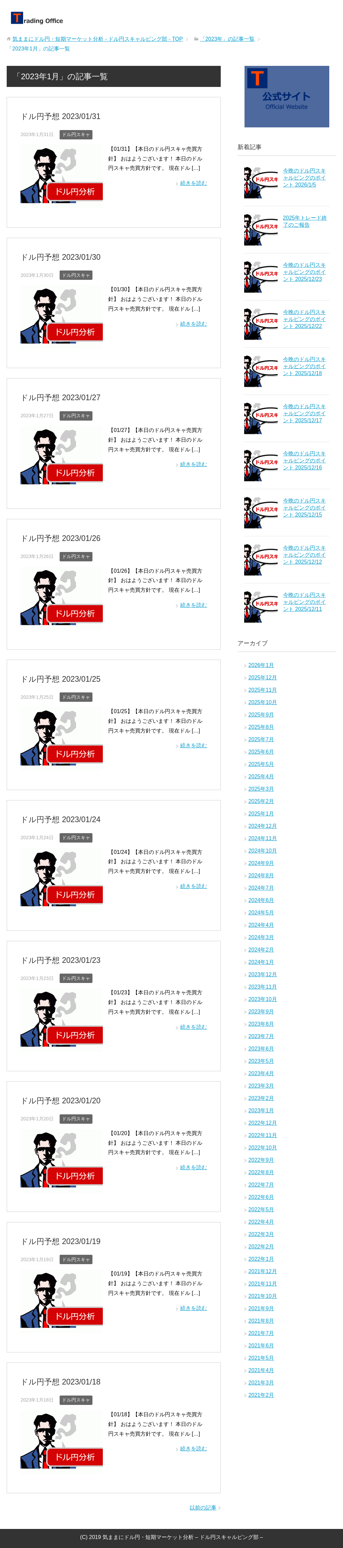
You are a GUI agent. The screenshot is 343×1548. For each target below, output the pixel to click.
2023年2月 (261, 1098)
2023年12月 (263, 974)
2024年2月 (261, 950)
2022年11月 (263, 1135)
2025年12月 (263, 677)
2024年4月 (261, 925)
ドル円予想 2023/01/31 (58, 116)
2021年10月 (263, 1296)
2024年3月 (261, 937)
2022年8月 (261, 1172)
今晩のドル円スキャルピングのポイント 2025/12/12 (304, 555)
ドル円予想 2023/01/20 (58, 1098)
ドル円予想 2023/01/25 (58, 677)
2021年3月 (261, 1383)
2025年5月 (261, 764)
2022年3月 (261, 1234)
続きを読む (193, 183)
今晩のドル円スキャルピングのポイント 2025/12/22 (304, 319)
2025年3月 (261, 789)
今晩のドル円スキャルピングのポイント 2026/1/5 (304, 178)
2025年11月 (263, 690)
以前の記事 (203, 1504)
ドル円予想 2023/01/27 (58, 397)
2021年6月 (261, 1345)
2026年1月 (261, 665)
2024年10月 (263, 851)
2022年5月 (261, 1209)
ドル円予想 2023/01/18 (58, 1378)
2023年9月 (261, 1011)
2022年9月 (261, 1160)
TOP (97, 39)
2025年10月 (263, 702)
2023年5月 (261, 1061)
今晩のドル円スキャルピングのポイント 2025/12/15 (304, 508)
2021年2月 (261, 1395)
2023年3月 (261, 1086)
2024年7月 (261, 888)
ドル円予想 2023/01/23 (58, 958)
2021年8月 (261, 1321)
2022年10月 (263, 1147)
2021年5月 (261, 1358)
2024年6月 (261, 900)
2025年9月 (261, 714)
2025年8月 (261, 727)
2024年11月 (263, 838)
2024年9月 (261, 863)
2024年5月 (261, 912)
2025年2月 (261, 801)
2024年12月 (263, 826)
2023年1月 (261, 1110)
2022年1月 (261, 1259)
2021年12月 (263, 1271)
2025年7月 (261, 739)
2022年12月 (263, 1123)
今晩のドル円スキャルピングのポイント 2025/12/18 (304, 366)
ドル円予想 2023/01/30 (58, 256)
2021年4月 (261, 1370)
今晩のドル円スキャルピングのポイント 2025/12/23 (304, 272)
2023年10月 (263, 999)
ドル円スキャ (76, 134)
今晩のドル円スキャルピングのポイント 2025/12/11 (304, 602)
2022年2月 (261, 1246)
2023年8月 (261, 1024)
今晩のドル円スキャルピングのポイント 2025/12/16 (304, 460)
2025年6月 (261, 752)
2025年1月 (261, 813)
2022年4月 (261, 1222)
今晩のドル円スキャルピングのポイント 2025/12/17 (304, 413)
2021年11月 (263, 1284)
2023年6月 (261, 1049)
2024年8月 (261, 875)
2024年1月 (261, 962)
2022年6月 (261, 1197)
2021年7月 (261, 1333)
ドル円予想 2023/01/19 (58, 1238)
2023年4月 (261, 1073)
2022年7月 (261, 1185)
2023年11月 (263, 987)
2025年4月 (261, 776)
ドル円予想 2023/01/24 (58, 817)
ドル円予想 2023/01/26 (58, 537)
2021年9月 (261, 1308)
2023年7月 (261, 1036)
